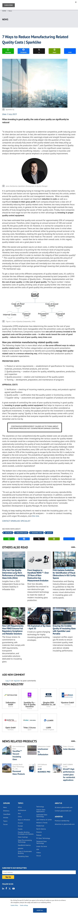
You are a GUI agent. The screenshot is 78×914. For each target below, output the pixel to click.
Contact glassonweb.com (63, 811)
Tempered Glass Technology (41, 842)
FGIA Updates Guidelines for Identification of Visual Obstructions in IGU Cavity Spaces (64, 574)
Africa (20, 807)
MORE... (73, 547)
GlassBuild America (24, 845)
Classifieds (6, 814)
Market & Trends (41, 823)
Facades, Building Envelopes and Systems (26, 833)
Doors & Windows (24, 820)
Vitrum (38, 856)
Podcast (38, 835)
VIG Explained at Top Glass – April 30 (38, 627)
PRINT (54, 50)
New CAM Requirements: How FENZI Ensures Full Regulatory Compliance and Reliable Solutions (13, 630)
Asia (19, 813)
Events (20, 829)
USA (37, 849)
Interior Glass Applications (40, 810)
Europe (20, 826)
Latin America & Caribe (44, 820)
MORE (70, 50)
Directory (6, 811)
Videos (38, 853)
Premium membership (62, 821)
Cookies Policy (14, 905)
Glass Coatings (23, 837)
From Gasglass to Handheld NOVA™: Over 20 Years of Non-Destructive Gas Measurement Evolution (38, 575)
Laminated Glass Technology (41, 815)
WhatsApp (8, 50)
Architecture (22, 810)
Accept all (40, 910)
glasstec (20, 848)
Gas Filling (8, 533)
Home (4, 11)
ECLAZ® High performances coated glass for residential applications (69, 774)
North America (41, 829)
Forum (5, 824)
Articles (5, 818)
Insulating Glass (21, 533)
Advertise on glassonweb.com (65, 824)
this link (35, 516)
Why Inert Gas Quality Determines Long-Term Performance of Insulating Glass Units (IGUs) (13, 574)
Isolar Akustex (69, 749)
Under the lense (41, 846)
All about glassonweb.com (63, 807)
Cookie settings (24, 905)
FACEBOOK (23, 50)
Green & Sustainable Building (25, 852)
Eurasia (20, 823)
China (20, 817)
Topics (5, 821)
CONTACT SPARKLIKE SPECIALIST (16, 521)
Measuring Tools (37, 533)
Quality (49, 533)
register (17, 680)
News (10, 11)
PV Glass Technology (43, 838)
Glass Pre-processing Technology (25, 841)
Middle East (40, 826)
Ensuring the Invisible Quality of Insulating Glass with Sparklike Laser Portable (64, 630)
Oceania (39, 832)
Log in (8, 680)
